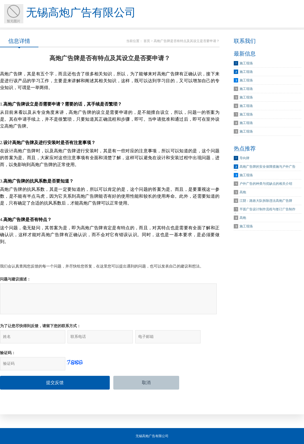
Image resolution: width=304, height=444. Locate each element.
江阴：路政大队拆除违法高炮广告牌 (266, 201)
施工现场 (246, 63)
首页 (146, 41)
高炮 (243, 192)
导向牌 (244, 158)
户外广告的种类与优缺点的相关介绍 (266, 184)
